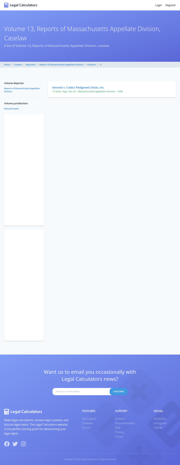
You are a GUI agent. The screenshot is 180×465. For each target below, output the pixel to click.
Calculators (89, 419)
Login (158, 5)
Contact (120, 419)
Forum (86, 427)
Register (171, 5)
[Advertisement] (24, 170)
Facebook (160, 419)
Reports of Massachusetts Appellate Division (61, 64)
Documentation (125, 423)
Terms (119, 436)
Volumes (91, 64)
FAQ (117, 427)
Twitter (158, 427)
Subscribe (118, 391)
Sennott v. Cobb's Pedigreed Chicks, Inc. (78, 87)
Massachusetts (11, 108)
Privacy (119, 432)
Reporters (31, 64)
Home (7, 64)
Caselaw (18, 64)
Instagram (160, 423)
